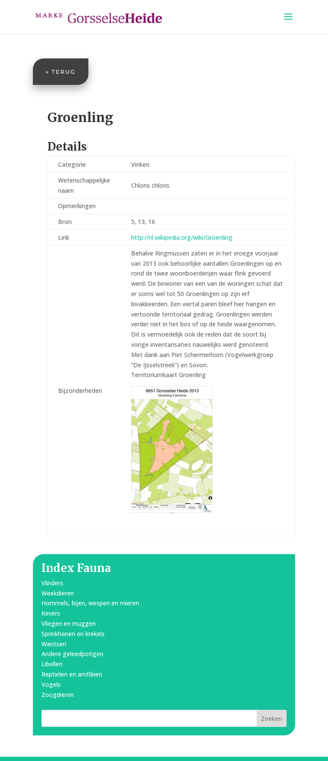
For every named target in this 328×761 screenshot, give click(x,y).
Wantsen (53, 644)
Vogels (51, 684)
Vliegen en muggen (68, 623)
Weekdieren (57, 593)
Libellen (51, 664)
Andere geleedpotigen (72, 654)
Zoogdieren (57, 695)
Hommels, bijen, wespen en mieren (90, 603)
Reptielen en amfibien (71, 674)
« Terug (61, 71)
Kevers (50, 613)
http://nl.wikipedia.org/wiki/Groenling (181, 237)
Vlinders (52, 583)
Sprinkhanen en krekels (73, 634)
